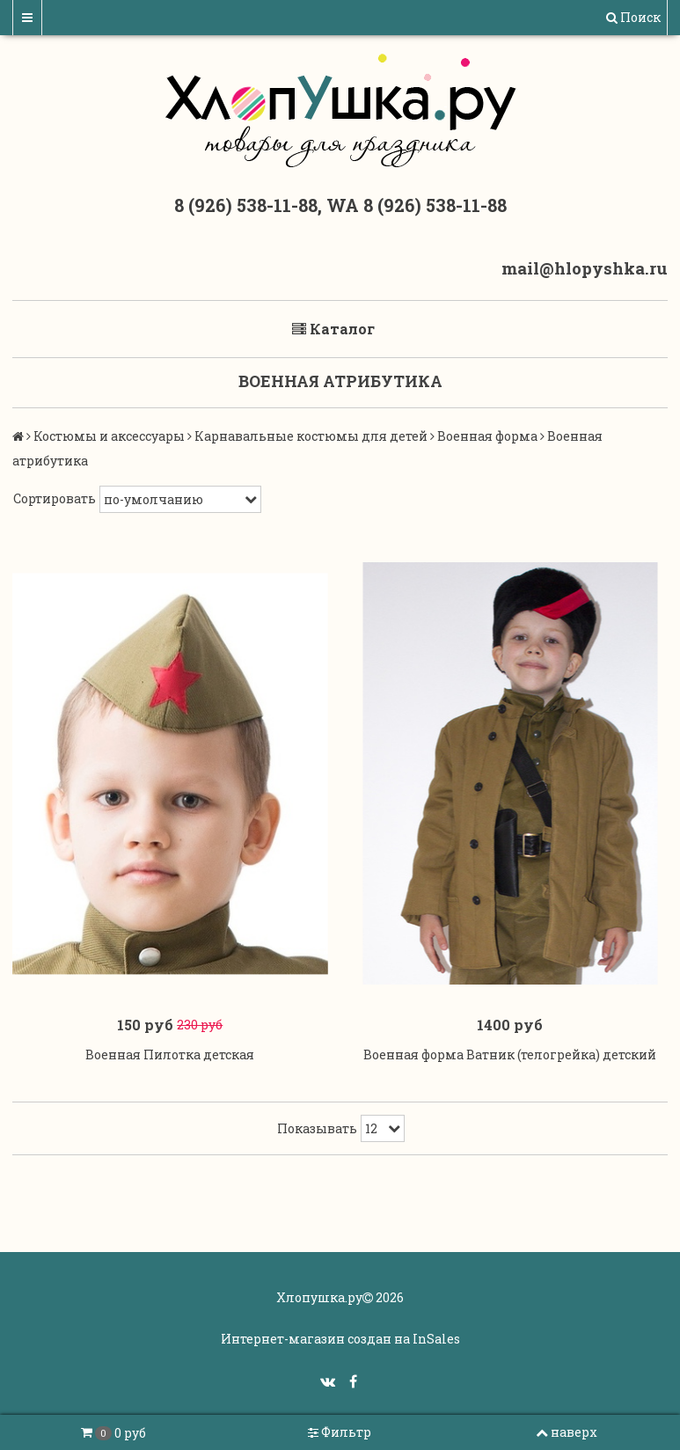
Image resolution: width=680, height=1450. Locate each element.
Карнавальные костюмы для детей (311, 436)
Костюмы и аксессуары (109, 436)
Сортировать (54, 498)
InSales (436, 1338)
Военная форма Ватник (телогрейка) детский (509, 1054)
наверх (566, 1432)
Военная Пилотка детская (169, 1054)
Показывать (317, 1128)
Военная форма (487, 436)
